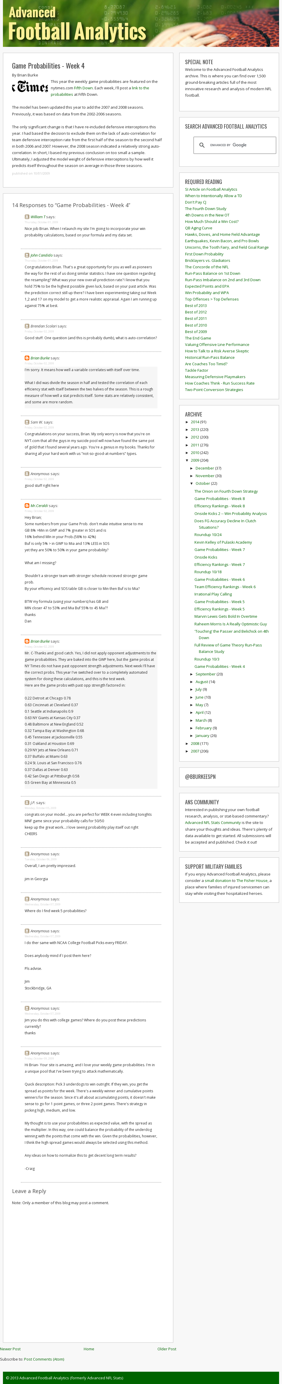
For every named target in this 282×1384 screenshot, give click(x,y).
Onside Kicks (205, 557)
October (203, 483)
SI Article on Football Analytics (211, 189)
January (203, 735)
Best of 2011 (196, 318)
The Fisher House (252, 880)
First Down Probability (204, 254)
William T (38, 216)
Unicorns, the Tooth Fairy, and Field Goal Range (227, 247)
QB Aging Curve (198, 228)
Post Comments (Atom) (44, 1359)
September (206, 674)
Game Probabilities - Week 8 (219, 498)
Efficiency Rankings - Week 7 (219, 564)
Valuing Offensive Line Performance (217, 344)
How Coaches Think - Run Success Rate (220, 383)
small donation (218, 880)
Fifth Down (83, 88)
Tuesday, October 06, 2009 (41, 859)
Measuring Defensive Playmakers (215, 376)
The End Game (198, 338)
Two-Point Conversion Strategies (214, 389)
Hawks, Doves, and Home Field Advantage (222, 234)
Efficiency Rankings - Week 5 (219, 609)
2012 (195, 437)
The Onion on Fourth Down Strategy (226, 491)
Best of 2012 (196, 312)
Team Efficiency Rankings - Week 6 (225, 586)
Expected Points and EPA (207, 286)
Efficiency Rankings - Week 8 (219, 505)
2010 (195, 452)
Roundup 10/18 (207, 571)
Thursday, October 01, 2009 (41, 222)
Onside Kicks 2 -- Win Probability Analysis (230, 513)
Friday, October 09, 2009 (39, 1058)
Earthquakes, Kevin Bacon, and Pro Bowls (222, 240)
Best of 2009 (196, 331)
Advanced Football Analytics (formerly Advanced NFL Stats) (71, 1377)
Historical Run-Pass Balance (210, 357)
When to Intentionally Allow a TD (213, 195)
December (205, 468)
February (204, 728)
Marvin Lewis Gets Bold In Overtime (225, 616)
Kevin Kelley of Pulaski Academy (223, 542)
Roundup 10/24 (207, 534)
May (200, 704)
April (200, 712)
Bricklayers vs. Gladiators (207, 260)
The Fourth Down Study (205, 208)
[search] (234, 145)
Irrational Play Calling (213, 594)
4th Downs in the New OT (207, 215)
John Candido (42, 255)
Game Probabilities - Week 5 (219, 601)
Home (89, 1348)
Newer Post (10, 1348)
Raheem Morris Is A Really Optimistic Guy (230, 624)
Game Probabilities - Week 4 (48, 65)
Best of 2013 (196, 305)
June (200, 697)
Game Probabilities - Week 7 (219, 549)
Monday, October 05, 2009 (40, 808)
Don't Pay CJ (195, 202)
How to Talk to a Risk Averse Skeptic (217, 351)
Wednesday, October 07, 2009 (43, 904)
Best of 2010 (196, 325)
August (202, 681)
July (199, 689)
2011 (195, 445)
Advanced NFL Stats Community (213, 822)
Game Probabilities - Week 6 (219, 579)
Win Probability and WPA (207, 292)
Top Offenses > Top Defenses (212, 299)
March (202, 720)
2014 (195, 421)
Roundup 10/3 (206, 659)
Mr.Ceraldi (39, 505)
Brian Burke (40, 358)
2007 (195, 751)
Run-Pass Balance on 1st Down (212, 273)
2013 (195, 429)
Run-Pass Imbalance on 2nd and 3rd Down (223, 279)
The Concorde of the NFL (207, 266)
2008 (195, 743)
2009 (195, 460)
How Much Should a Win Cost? (212, 221)
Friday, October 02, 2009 (39, 331)
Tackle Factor (196, 370)
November (205, 475)
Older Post (166, 1348)
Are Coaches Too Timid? (206, 363)
